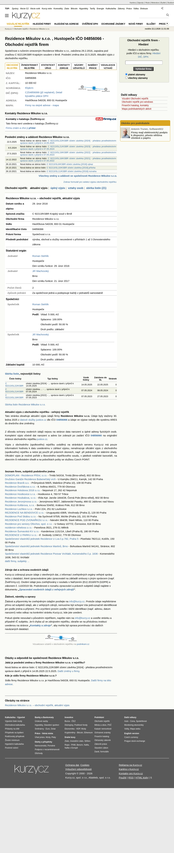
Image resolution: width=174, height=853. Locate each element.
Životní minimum (12, 740)
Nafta (86, 745)
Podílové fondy (80, 725)
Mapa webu (135, 729)
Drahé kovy (70, 737)
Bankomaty (48, 717)
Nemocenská (40, 746)
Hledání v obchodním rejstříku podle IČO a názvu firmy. (143, 53)
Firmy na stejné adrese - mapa (42, 105)
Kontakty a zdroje (40, 625)
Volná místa (47, 733)
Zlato (66, 8)
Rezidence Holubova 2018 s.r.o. (22, 490)
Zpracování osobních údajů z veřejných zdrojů (46, 589)
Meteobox (155, 3)
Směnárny (39, 729)
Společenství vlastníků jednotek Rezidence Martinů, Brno (36, 546)
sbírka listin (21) (96, 188)
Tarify (92, 8)
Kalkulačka (111, 8)
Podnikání (99, 717)
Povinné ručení (11, 748)
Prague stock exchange (134, 741)
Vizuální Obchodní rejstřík (135, 98)
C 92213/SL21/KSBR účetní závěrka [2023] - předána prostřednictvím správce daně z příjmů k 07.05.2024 (68, 147)
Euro (48, 729)
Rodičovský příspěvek (14, 736)
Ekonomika (69, 729)
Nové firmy (136, 24)
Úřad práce (40, 737)
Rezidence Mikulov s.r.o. (40, 29)
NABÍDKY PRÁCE (93, 67)
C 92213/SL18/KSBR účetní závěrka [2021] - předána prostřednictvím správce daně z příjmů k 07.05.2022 (68, 159)
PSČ (110, 725)
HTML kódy (142, 777)
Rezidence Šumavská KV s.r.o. (22, 531)
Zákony (121, 8)
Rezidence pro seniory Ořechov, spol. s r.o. (28, 523)
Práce (129, 8)
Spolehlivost (141, 721)
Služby (151, 24)
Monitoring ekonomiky (134, 725)
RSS (131, 777)
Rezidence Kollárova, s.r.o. (19, 505)
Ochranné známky (113, 24)
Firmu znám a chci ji (20, 128)
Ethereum (88, 732)
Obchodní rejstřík (21, 29)
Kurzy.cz (8, 29)
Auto (126, 721)
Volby (126, 729)
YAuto (147, 3)
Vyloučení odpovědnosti (78, 769)
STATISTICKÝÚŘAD (48, 67)
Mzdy (48, 737)
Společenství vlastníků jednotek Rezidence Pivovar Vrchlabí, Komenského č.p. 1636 (51, 553)
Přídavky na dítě (12, 729)
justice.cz (42, 439)
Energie (100, 8)
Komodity (58, 8)
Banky (38, 717)
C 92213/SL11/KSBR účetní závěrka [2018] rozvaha (71, 171)
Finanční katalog (101, 736)
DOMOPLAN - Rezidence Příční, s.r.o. (26, 475)
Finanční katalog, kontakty (135, 105)
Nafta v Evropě (71, 748)
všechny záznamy (136, 78)
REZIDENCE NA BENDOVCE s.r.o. (24, 512)
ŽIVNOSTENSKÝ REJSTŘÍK (29, 67)
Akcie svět (35, 8)
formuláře (104, 751)
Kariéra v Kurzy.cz (129, 769)
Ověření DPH (90, 24)
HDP (78, 729)
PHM (73, 745)
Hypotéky (83, 8)
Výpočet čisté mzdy (13, 721)
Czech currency (131, 737)
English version (131, 733)
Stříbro (87, 741)
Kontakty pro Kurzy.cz (131, 773)
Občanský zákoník (102, 740)
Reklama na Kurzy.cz (130, 765)
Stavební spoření (51, 725)
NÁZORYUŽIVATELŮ (79, 67)
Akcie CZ (24, 8)
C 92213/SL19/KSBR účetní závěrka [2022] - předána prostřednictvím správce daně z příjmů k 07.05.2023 (68, 153)
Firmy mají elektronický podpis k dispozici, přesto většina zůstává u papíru (149, 135)
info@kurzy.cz (77, 601)
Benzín (80, 745)
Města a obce (100, 725)
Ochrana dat (72, 765)
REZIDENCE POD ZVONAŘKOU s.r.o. (26, 520)
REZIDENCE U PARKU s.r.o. (21, 535)
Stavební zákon (101, 748)
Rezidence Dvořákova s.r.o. (20, 486)
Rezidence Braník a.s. (17, 482)
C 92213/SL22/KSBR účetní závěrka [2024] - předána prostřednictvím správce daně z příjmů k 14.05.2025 (68, 141)
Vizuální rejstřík (18, 24)
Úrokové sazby (41, 721)
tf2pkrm (29, 87)
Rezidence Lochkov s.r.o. (19, 509)
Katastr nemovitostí (103, 729)
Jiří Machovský (40, 271)
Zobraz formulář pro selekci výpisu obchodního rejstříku (89, 182)
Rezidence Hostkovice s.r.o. (20, 494)
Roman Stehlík (40, 256)
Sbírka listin (12, 373)
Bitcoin (74, 8)
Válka (136, 8)
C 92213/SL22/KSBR (14, 384)
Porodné (51, 746)
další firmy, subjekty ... (17, 561)
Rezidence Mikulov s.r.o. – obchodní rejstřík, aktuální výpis (37, 705)
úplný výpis (57, 188)
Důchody (39, 753)
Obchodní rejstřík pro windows (137, 102)
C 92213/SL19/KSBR (14, 396)
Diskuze (144, 8)
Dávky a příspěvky (43, 742)
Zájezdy (140, 3)
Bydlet (163, 3)
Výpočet (21, 717)
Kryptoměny (70, 732)
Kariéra (133, 3)
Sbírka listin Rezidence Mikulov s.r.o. (25, 404)
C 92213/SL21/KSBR (14, 390)
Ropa (67, 745)
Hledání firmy (42, 24)
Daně (96, 751)
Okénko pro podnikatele (135, 123)
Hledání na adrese (66, 24)
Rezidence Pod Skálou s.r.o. (20, 516)
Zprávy (15, 8)
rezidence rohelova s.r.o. (18, 527)
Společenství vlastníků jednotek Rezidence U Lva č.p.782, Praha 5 (41, 538)
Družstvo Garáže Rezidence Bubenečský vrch (30, 479)
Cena (132, 721)
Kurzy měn (47, 8)
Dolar (53, 729)
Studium (170, 3)
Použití (122, 777)
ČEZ (74, 721)
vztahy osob (75, 188)
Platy (54, 737)
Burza (67, 721)
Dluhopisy (69, 725)
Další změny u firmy (68, 671)
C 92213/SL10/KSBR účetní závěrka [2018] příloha (71, 167)
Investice (69, 717)
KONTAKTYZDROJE (64, 67)
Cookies (84, 765)
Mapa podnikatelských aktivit (136, 108)
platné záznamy (135, 74)
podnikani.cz (83, 644)
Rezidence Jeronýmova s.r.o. (21, 501)
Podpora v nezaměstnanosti (47, 749)
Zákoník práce (100, 744)
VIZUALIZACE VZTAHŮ (108, 67)
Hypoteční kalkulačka (14, 744)
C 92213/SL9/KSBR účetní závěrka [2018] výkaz (70, 164)
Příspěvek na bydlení (14, 732)
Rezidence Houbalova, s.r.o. (20, 497)
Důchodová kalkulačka (15, 725)
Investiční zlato (76, 741)
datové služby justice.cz (33, 419)
